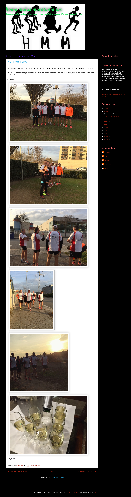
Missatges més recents (17, 471)
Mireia (106, 156)
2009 (106, 139)
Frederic (107, 152)
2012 (106, 130)
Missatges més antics (87, 471)
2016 (106, 111)
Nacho (106, 160)
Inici (52, 471)
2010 (106, 136)
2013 (106, 127)
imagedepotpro (73, 492)
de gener (109, 114)
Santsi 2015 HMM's (17, 62)
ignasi (106, 168)
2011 (106, 133)
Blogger (96, 492)
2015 (106, 121)
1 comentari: (35, 466)
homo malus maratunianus (34, 9)
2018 (106, 108)
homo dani (108, 164)
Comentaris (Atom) (57, 478)
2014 (106, 124)
